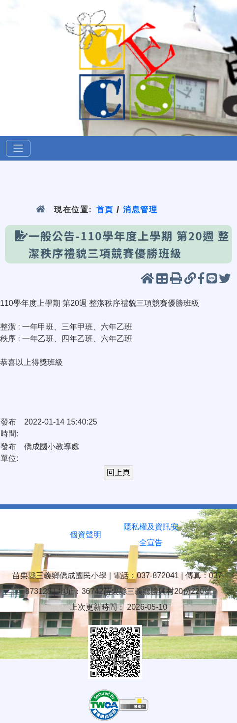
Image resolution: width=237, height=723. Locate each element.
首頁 (104, 209)
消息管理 (140, 209)
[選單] (18, 148)
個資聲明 (85, 534)
